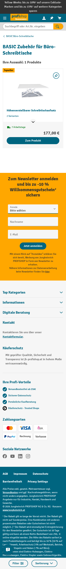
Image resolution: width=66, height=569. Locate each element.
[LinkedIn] (20, 457)
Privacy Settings (38, 481)
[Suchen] (58, 26)
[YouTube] (12, 457)
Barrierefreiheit (12, 481)
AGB (5, 474)
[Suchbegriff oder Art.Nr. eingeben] (28, 26)
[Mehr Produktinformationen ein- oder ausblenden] (33, 122)
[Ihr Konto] (44, 18)
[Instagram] (28, 457)
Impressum (20, 474)
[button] (33, 312)
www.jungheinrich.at (14, 510)
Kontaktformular (13, 337)
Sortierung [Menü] (44, 563)
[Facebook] (5, 457)
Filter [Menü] (18, 563)
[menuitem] (44, 18)
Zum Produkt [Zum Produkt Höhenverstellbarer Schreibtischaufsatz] (33, 140)
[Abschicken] (33, 246)
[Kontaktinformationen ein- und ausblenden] (8, 549)
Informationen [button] (33, 302)
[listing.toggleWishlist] (56, 75)
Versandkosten (10, 492)
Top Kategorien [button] (33, 292)
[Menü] (5, 18)
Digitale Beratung (16, 312)
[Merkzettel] (52, 18)
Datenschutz (40, 474)
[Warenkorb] (59, 18)
